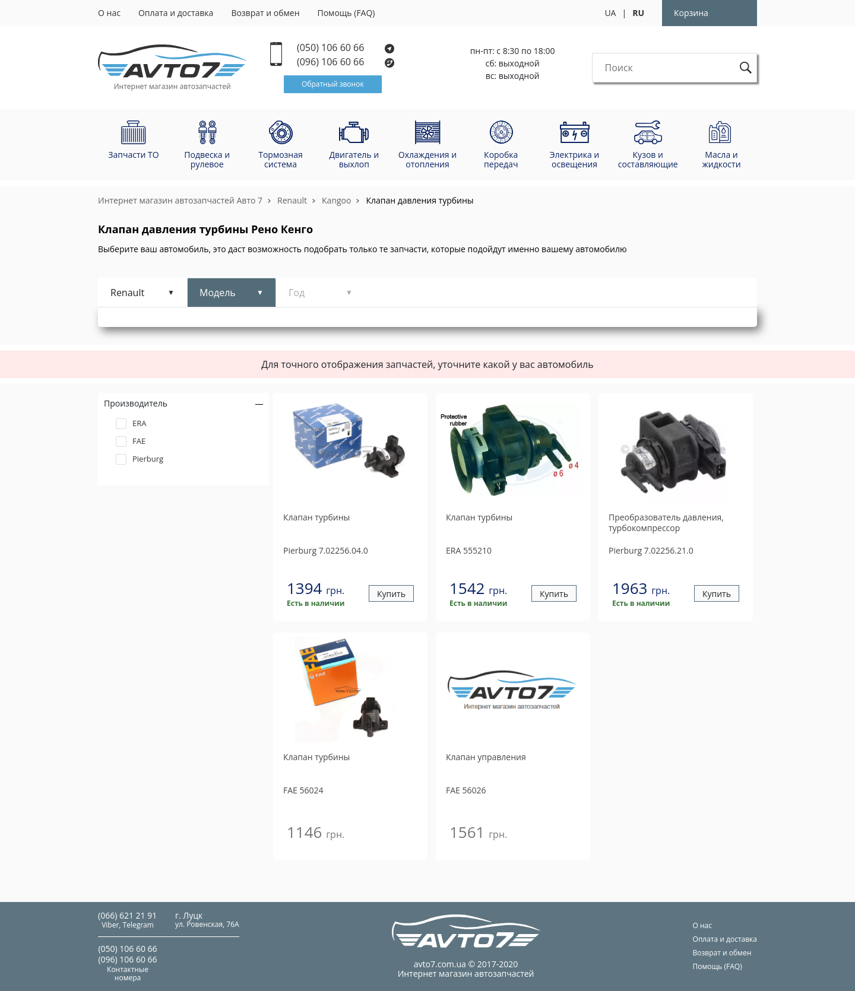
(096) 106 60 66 (346, 62)
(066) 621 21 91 (127, 915)
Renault (292, 200)
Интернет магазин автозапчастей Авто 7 (180, 200)
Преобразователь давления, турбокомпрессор (666, 522)
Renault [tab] (127, 292)
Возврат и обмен (265, 12)
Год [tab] (297, 292)
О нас (109, 12)
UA (610, 12)
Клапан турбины (316, 517)
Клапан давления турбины (419, 200)
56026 (466, 790)
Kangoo (336, 200)
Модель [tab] (218, 292)
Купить (391, 593)
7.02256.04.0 (325, 550)
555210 (469, 550)
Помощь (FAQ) (346, 12)
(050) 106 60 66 (345, 47)
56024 (303, 790)
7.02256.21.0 (651, 550)
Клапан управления (486, 757)
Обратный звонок (333, 84)
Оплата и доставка (176, 12)
